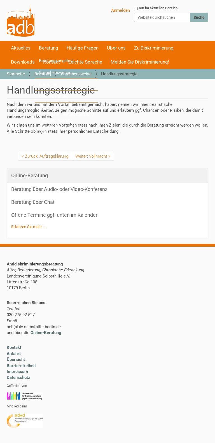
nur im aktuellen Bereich (158, 8)
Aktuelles (21, 48)
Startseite (16, 73)
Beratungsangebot (56, 60)
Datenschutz (18, 377)
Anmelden (120, 10)
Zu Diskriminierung (154, 48)
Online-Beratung (53, 96)
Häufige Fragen (83, 48)
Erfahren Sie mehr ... (28, 227)
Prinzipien (48, 84)
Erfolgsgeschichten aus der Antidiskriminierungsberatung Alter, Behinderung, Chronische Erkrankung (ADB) (66, 120)
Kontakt (14, 347)
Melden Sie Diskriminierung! (140, 62)
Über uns (116, 48)
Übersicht (16, 359)
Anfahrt (14, 353)
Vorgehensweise (54, 72)
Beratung (48, 48)
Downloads (23, 62)
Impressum (17, 371)
